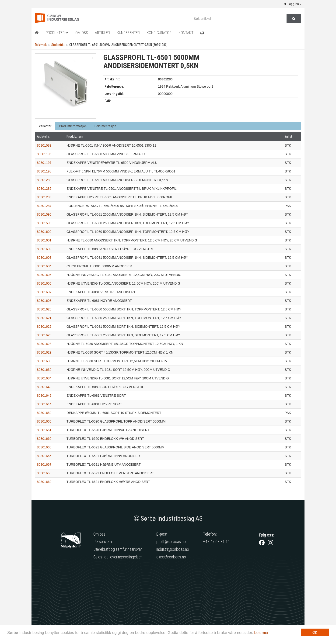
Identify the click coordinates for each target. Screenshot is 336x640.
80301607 (44, 292)
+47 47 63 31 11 (216, 541)
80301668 (44, 473)
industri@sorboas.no (172, 549)
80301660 (44, 421)
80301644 (44, 404)
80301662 (44, 438)
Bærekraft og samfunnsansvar (117, 549)
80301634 (44, 378)
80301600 (44, 232)
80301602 (44, 249)
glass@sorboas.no (171, 556)
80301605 (44, 275)
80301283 (44, 197)
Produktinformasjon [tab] (73, 126)
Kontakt (185, 32)
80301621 (44, 318)
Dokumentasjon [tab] (105, 126)
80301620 (44, 309)
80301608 (44, 301)
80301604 (44, 266)
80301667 (44, 464)
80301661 (44, 430)
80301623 (44, 335)
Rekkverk (41, 45)
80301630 (44, 361)
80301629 (44, 352)
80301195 (44, 154)
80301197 (44, 163)
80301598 (44, 223)
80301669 (44, 482)
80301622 (44, 326)
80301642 (44, 395)
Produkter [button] (57, 32)
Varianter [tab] (45, 126)
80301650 (44, 413)
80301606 (44, 283)
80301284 (44, 206)
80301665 (44, 447)
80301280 (44, 180)
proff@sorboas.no (171, 541)
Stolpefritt (58, 45)
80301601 (44, 240)
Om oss (99, 534)
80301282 (44, 188)
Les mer (261, 632)
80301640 (44, 387)
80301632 (44, 370)
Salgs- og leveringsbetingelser (117, 556)
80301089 (44, 145)
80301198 (44, 171)
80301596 (44, 214)
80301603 (44, 257)
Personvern (102, 541)
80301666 (44, 456)
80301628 (44, 344)
